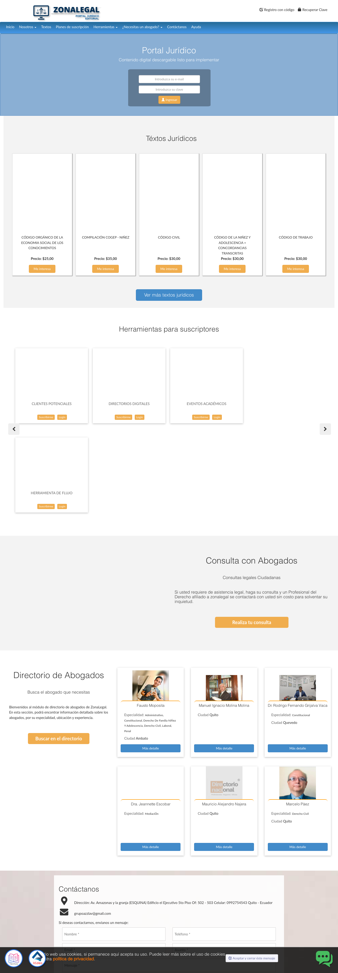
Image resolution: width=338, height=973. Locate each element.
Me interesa (42, 269)
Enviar (163, 919)
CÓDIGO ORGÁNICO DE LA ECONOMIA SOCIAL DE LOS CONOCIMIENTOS (42, 242)
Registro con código (277, 10)
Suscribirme (46, 417)
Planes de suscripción (72, 27)
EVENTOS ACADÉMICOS (207, 404)
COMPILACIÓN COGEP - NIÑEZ (105, 237)
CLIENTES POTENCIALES (52, 404)
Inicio (10, 27)
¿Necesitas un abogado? (142, 27)
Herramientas (105, 27)
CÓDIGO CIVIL (169, 237)
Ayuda (196, 27)
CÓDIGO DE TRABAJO (296, 237)
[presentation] (169, 898)
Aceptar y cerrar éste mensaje (252, 958)
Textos (46, 27)
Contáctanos (177, 27)
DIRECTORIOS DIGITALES (129, 404)
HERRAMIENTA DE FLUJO (284, 404)
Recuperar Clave (312, 10)
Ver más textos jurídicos (169, 295)
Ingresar (169, 100)
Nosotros (27, 27)
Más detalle (151, 659)
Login (62, 417)
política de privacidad (73, 958)
